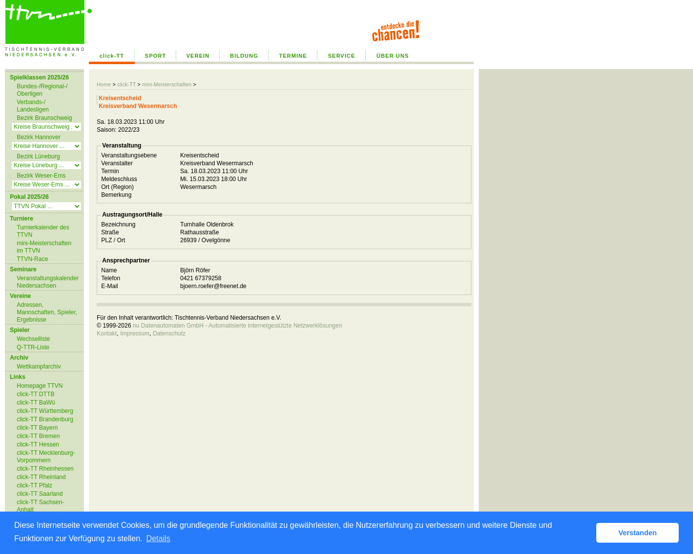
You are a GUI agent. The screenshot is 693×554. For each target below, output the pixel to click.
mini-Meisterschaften (167, 84)
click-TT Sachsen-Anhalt (40, 506)
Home (104, 84)
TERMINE (293, 56)
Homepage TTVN (40, 385)
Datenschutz (169, 333)
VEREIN (198, 56)
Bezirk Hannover (39, 137)
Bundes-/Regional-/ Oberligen (42, 90)
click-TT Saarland (40, 493)
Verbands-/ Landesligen (33, 106)
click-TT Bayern (37, 427)
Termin (110, 171)
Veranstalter (117, 163)
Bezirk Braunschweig (44, 117)
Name (109, 270)
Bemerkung (116, 194)
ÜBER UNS (393, 56)
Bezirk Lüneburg (38, 156)
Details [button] (158, 538)
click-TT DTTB (35, 394)
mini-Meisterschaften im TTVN (44, 247)
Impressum (134, 333)
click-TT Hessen (38, 444)
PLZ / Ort (113, 240)
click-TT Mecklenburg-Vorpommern (46, 456)
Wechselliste (33, 338)
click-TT (112, 56)
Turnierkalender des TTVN (43, 231)
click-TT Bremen (38, 436)
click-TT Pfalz (34, 485)
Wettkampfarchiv (39, 366)
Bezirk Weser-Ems (41, 175)
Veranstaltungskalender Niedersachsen (47, 282)
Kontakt (107, 333)
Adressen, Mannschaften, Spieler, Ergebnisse (47, 312)
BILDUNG (244, 56)
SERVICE (341, 56)
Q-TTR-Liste (33, 347)
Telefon (110, 278)
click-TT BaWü (36, 402)
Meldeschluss (119, 179)
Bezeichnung (118, 224)
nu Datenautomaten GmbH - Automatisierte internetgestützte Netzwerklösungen (237, 325)
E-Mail (109, 286)
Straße (110, 232)
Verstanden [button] (637, 533)
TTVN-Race (32, 259)
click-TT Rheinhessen (45, 468)
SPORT (155, 56)
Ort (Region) (117, 187)
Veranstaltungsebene (129, 155)
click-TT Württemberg (45, 410)
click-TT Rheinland (41, 477)
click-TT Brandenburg (45, 419)
